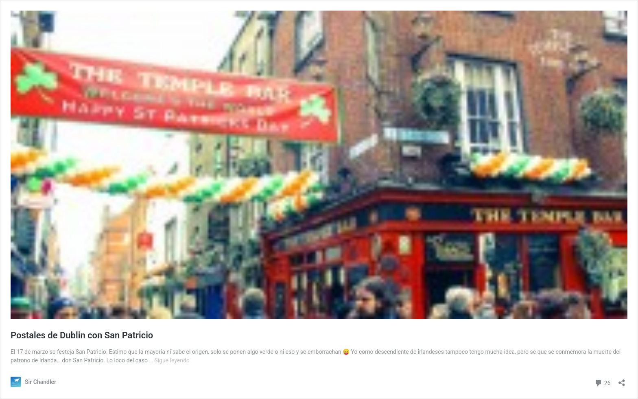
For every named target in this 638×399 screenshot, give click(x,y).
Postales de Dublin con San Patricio (82, 335)
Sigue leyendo (172, 360)
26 (602, 382)
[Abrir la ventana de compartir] (621, 380)
